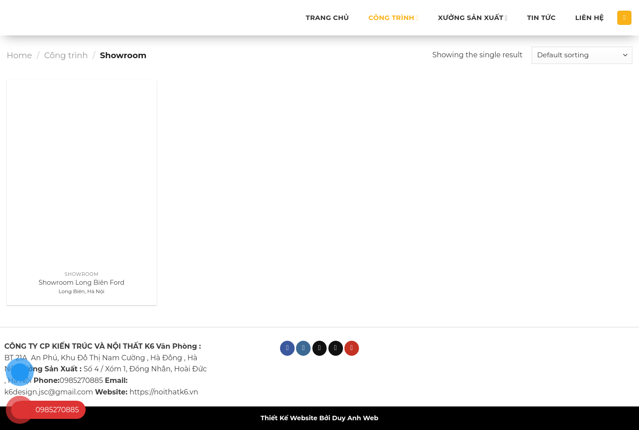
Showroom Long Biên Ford (82, 283)
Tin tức (541, 17)
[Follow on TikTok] (319, 348)
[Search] (624, 18)
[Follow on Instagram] (303, 348)
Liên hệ (589, 17)
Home (19, 55)
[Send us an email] (335, 348)
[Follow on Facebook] (287, 348)
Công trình (393, 17)
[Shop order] (582, 55)
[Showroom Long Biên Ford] (82, 173)
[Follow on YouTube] (351, 348)
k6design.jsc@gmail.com (48, 392)
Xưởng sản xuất (473, 17)
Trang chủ (327, 17)
